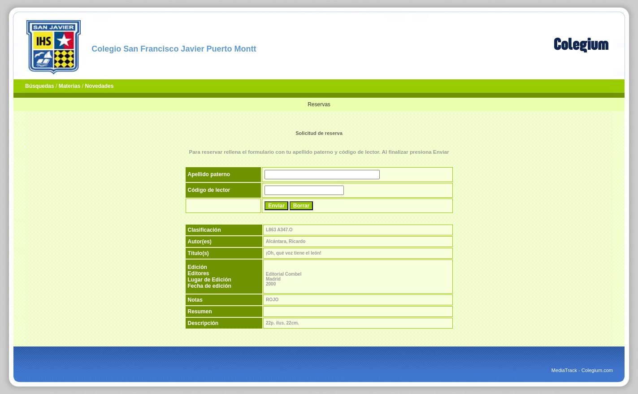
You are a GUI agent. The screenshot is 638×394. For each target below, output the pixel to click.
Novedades (99, 86)
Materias (70, 86)
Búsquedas (39, 86)
